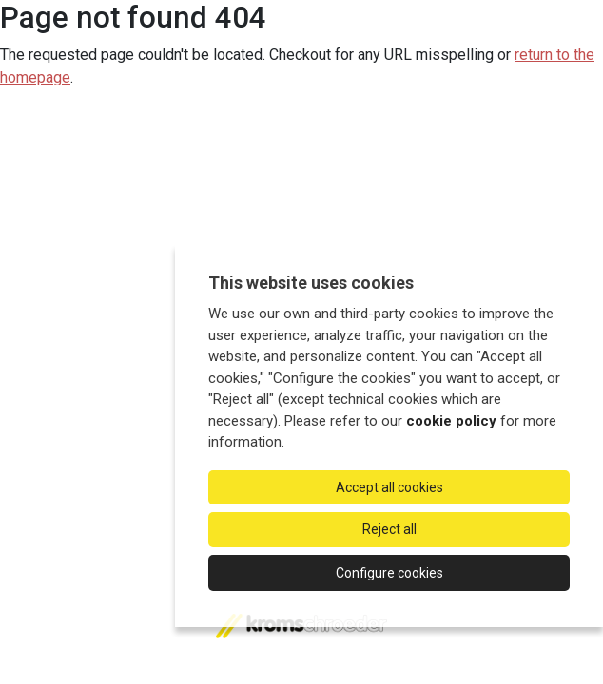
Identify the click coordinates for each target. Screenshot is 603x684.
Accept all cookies (389, 487)
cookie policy (451, 420)
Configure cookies (389, 572)
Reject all (389, 529)
